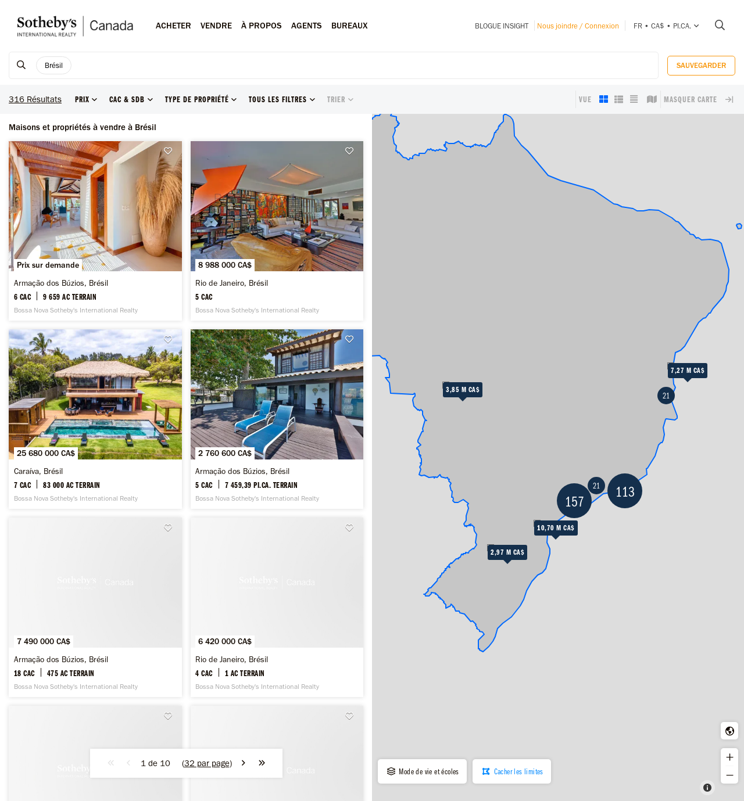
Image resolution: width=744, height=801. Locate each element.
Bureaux (349, 25)
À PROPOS (261, 25)
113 (625, 491)
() (207, 763)
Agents (306, 25)
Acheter (173, 25)
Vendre (216, 25)
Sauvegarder (701, 65)
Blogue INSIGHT (501, 25)
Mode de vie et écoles (422, 771)
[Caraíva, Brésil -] (95, 419)
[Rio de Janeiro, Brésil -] (277, 231)
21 (666, 395)
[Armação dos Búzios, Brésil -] (95, 231)
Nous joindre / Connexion (578, 25)
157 (574, 501)
